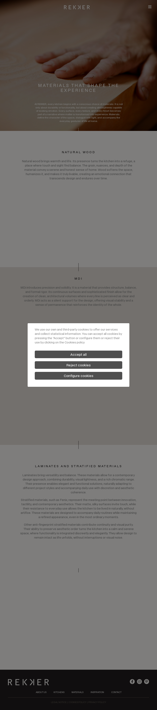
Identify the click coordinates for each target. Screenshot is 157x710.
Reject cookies (78, 365)
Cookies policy (75, 342)
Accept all (78, 354)
